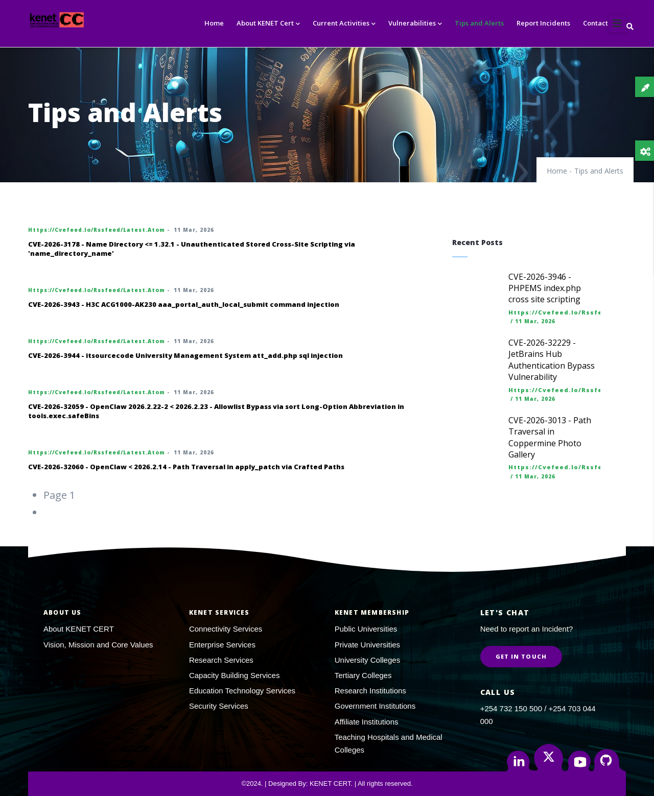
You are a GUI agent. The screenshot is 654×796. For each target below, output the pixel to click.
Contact (595, 23)
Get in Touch (521, 656)
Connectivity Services (225, 628)
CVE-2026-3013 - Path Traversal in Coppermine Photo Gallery (549, 437)
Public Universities (366, 628)
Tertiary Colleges (363, 675)
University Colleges (367, 660)
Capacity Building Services (234, 675)
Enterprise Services (222, 644)
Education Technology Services (242, 690)
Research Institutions (370, 690)
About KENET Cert (268, 23)
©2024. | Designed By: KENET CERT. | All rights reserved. (326, 783)
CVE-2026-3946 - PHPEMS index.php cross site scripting (544, 288)
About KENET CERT (78, 628)
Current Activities (344, 23)
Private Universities (367, 644)
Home (214, 23)
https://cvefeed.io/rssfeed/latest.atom (96, 229)
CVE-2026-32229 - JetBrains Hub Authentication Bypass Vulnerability (551, 359)
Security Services (218, 706)
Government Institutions (375, 706)
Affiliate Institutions (367, 721)
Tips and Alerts (479, 23)
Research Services (221, 660)
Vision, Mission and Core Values (98, 644)
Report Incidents (543, 23)
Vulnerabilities (415, 23)
